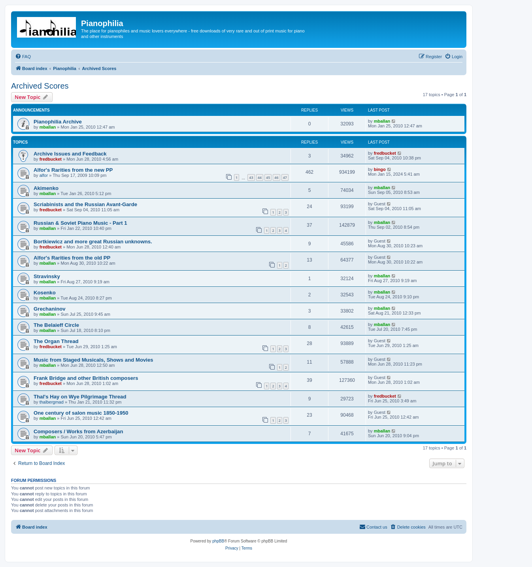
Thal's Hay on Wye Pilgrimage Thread (80, 397)
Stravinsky (47, 276)
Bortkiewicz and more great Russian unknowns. (93, 242)
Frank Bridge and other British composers (86, 378)
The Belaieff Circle (56, 325)
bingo (380, 169)
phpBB (218, 541)
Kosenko (45, 293)
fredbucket (51, 159)
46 (276, 177)
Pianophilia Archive (58, 122)
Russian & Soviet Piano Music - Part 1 (80, 223)
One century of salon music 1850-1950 (81, 413)
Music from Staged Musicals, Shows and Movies (93, 360)
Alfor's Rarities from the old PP (72, 258)
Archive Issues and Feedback (70, 154)
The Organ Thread (56, 341)
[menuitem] (23, 56)
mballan (48, 127)
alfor (44, 175)
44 (260, 177)
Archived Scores (40, 86)
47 (285, 177)
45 (268, 177)
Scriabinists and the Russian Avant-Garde (85, 204)
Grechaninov (50, 309)
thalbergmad (52, 402)
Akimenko (46, 188)
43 (251, 177)
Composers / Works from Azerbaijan (78, 431)
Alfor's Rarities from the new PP (73, 170)
